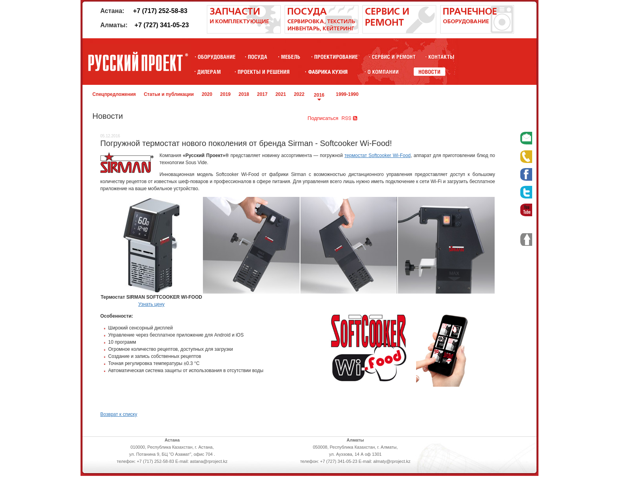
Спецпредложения (114, 94)
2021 (281, 94)
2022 (299, 94)
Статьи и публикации (169, 94)
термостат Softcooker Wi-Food (378, 155)
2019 (225, 94)
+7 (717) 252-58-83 (160, 10)
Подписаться (323, 118)
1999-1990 (347, 94)
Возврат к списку (118, 414)
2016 (319, 95)
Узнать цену (151, 304)
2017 (262, 94)
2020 (207, 94)
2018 (243, 94)
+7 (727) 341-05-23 (162, 25)
